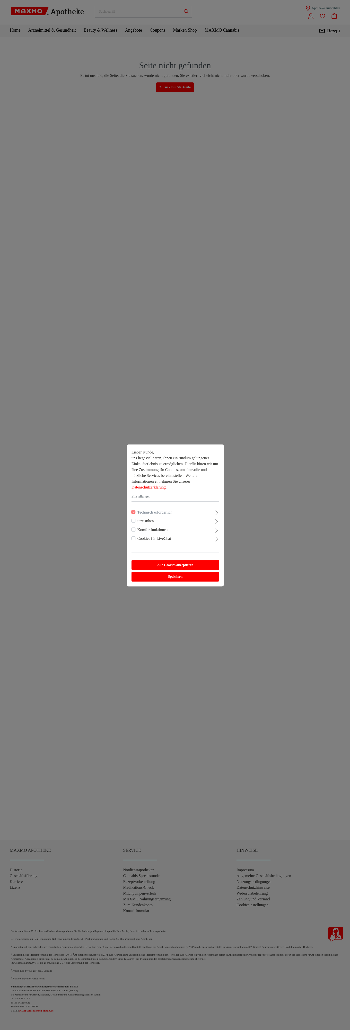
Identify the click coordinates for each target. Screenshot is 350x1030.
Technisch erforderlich (154, 512)
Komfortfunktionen (152, 529)
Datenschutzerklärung (148, 487)
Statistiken (145, 520)
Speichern (175, 576)
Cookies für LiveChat (154, 538)
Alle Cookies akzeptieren (175, 564)
